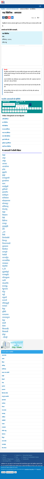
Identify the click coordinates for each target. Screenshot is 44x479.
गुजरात (3, 386)
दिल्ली (3, 379)
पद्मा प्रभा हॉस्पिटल (6, 132)
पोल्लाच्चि (5, 283)
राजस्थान (4, 427)
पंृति (4, 269)
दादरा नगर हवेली (5, 372)
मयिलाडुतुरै (5, 303)
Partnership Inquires (27, 455)
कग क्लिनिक (5, 122)
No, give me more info (9, 472)
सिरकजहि (5, 329)
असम (3, 358)
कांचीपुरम (5, 195)
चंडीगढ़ (3, 365)
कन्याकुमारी (5, 178)
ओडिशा (3, 417)
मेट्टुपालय (5, 289)
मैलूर (3, 309)
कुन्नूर (3, 175)
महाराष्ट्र (3, 413)
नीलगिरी (4, 266)
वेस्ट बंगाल (4, 447)
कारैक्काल (5, 198)
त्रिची (3, 235)
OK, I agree (3, 472)
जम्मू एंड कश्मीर (5, 396)
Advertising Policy (6, 461)
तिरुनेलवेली (5, 238)
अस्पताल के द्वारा (6, 101)
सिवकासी (5, 331)
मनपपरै (4, 300)
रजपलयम (5, 314)
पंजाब (3, 423)
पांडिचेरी (3, 420)
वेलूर (3, 320)
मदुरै (3, 294)
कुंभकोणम (5, 181)
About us (4, 455)
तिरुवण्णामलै (6, 243)
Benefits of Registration (8, 459)
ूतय (3, 232)
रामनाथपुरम (6, 317)
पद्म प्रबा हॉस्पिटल (6, 129)
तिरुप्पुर (4, 240)
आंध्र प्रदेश (4, 355)
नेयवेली (4, 255)
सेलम (4, 326)
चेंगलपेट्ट (4, 209)
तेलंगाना (3, 434)
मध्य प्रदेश (4, 410)
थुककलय (5, 246)
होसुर (4, 334)
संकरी (4, 323)
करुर (3, 184)
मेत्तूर (3, 292)
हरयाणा (3, 389)
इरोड (3, 169)
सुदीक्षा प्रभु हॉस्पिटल (6, 143)
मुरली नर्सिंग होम (5, 139)
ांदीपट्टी (4, 337)
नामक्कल (5, 263)
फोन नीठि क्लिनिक (6, 136)
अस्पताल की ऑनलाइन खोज (12, 9)
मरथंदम (4, 306)
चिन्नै (3, 218)
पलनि (4, 280)
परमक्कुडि (5, 275)
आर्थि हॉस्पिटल (5, 118)
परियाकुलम (5, 277)
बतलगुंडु (4, 286)
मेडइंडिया (3, 9)
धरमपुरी (4, 252)
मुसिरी (4, 312)
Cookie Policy (27, 469)
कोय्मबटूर (5, 203)
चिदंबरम (4, 215)
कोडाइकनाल (6, 201)
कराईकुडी (5, 186)
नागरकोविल (6, 260)
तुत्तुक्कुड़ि (5, 226)
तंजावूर (4, 223)
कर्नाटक (3, 403)
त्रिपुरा (3, 437)
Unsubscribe (26, 459)
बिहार (3, 362)
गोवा (3, 382)
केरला (3, 406)
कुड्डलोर (4, 172)
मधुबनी (4, 297)
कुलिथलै (4, 189)
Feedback (18, 461)
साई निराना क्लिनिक (6, 146)
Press (17, 457)
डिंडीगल (4, 221)
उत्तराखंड (4, 444)
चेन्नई (3, 155)
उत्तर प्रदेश (4, 440)
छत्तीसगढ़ (4, 369)
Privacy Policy (31, 469)
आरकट (4, 164)
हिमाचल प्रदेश (5, 393)
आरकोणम (5, 166)
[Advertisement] (13, 55)
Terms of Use (39, 469)
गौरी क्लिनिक (5, 125)
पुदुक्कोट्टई (5, 272)
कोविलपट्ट (5, 206)
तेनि (3, 229)
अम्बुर (4, 161)
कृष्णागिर (5, 192)
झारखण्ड (4, 399)
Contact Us (18, 455)
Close (15, 472)
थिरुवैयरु (5, 249)
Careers (4, 457)
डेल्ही (3, 375)
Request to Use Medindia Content (31, 457)
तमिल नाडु (4, 430)
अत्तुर (4, 158)
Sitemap (17, 459)
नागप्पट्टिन (5, 258)
